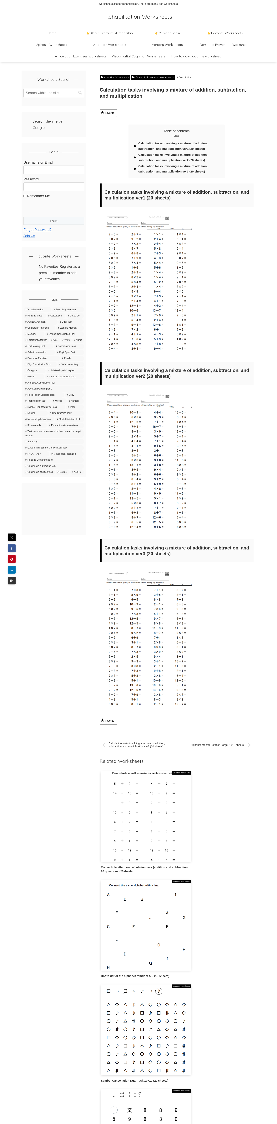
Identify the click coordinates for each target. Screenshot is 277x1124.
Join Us (29, 236)
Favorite (107, 112)
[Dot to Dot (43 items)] (75, 316)
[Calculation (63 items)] (56, 316)
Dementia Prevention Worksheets (153, 77)
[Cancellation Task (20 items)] (69, 346)
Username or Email (38, 162)
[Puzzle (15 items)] (72, 358)
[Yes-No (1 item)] (77, 472)
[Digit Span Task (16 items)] (70, 352)
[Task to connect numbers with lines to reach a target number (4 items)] (54, 433)
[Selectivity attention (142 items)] (68, 309)
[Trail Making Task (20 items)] (38, 346)
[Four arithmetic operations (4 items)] (66, 425)
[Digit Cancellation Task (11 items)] (40, 364)
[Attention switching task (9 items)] (54, 389)
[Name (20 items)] (78, 340)
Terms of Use (32, 1069)
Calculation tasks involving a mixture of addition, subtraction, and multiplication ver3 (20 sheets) (174, 170)
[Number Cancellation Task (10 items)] (64, 376)
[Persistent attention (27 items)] (36, 340)
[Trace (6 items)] (75, 407)
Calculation (184, 77)
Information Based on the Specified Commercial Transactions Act (48, 1092)
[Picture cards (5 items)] (35, 425)
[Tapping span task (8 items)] (37, 401)
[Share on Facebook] (12, 548)
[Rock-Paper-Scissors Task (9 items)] (44, 395)
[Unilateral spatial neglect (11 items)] (65, 370)
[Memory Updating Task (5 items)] (39, 419)
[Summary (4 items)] (54, 441)
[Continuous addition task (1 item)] (39, 472)
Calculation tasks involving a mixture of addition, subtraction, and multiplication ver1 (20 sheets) (174, 146)
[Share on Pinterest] (12, 559)
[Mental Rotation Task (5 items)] (69, 419)
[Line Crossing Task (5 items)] (66, 413)
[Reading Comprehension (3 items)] (54, 460)
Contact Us (30, 1079)
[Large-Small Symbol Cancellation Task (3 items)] (54, 448)
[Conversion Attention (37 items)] (39, 328)
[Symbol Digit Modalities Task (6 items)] (44, 407)
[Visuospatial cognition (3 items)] (67, 454)
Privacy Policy (32, 1058)
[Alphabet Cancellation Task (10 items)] (54, 383)
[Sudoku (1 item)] (63, 472)
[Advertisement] (53, 509)
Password (31, 179)
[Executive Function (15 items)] (42, 358)
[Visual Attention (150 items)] (38, 309)
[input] (53, 93)
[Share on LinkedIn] (12, 570)
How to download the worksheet (46, 1048)
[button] (12, 581)
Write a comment (177, 1003)
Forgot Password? (37, 230)
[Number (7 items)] (75, 401)
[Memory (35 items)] (34, 334)
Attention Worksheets (115, 77)
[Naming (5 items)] (36, 413)
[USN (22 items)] (55, 340)
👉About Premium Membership (46, 1038)
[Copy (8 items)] (74, 395)
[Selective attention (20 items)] (39, 352)
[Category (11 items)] (35, 370)
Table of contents (177, 131)
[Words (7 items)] (59, 401)
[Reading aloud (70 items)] (35, 316)
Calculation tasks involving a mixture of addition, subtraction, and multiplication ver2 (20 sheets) (174, 158)
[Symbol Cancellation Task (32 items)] (64, 334)
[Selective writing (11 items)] (71, 364)
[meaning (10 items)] (34, 376)
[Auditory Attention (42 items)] (41, 322)
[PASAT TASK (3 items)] (36, 454)
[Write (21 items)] (66, 340)
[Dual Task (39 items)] (71, 322)
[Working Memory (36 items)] (70, 328)
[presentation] (52, 206)
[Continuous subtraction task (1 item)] (54, 466)
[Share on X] (12, 537)
